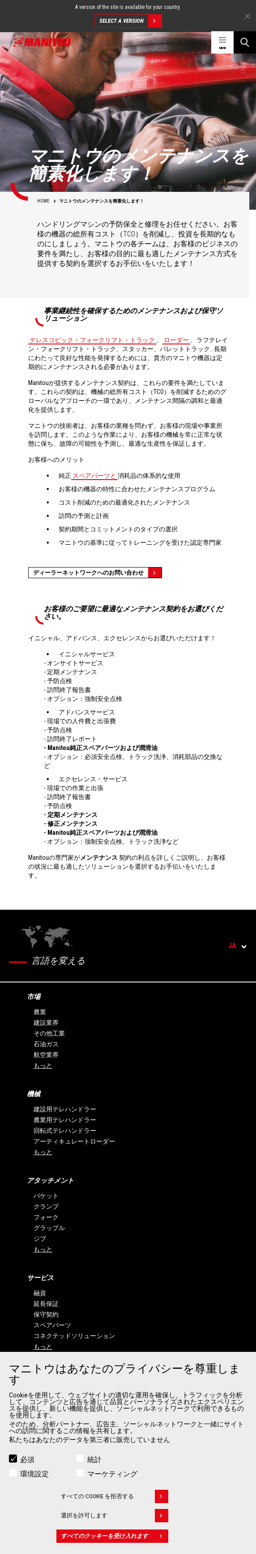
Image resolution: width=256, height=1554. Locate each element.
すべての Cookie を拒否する (114, 1499)
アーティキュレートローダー (74, 1141)
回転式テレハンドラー (65, 1130)
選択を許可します (114, 1518)
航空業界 (46, 1054)
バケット (46, 1195)
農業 (40, 1011)
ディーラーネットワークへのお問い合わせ (97, 573)
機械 (33, 1094)
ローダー (176, 340)
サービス (40, 1278)
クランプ (46, 1206)
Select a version (130, 21)
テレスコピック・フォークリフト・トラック (92, 340)
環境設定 (34, 1476)
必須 (27, 1462)
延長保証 (46, 1303)
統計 (94, 1462)
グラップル (49, 1227)
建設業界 (46, 1022)
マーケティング (112, 1476)
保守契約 (46, 1314)
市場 (33, 997)
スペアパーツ (52, 1325)
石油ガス (46, 1044)
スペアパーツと (94, 475)
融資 (40, 1293)
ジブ (40, 1238)
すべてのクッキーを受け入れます (114, 1539)
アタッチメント (50, 1181)
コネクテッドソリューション (74, 1335)
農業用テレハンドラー (65, 1119)
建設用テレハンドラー (65, 1109)
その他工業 (49, 1033)
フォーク (46, 1217)
